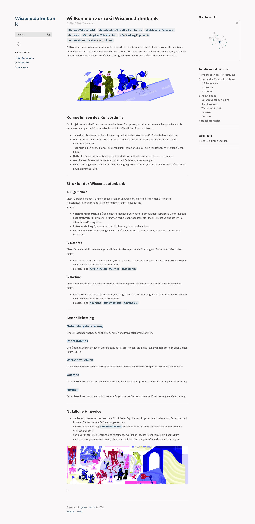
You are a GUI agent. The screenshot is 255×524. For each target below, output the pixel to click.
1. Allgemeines (209, 83)
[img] (48, 34)
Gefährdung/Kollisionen (160, 30)
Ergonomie (131, 302)
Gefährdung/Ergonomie (135, 35)
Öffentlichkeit (113, 302)
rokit (80, 511)
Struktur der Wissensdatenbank (217, 79)
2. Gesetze (207, 87)
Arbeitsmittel (99, 268)
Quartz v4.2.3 (87, 507)
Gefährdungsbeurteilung (85, 326)
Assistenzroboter (111, 426)
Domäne (74, 35)
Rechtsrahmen (77, 341)
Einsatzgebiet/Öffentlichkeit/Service (121, 30)
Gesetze (73, 375)
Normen (72, 390)
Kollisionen (129, 268)
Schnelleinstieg (207, 95)
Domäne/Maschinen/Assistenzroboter (91, 40)
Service (115, 268)
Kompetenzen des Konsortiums (217, 74)
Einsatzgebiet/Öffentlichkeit (100, 35)
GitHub (70, 511)
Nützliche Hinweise (209, 120)
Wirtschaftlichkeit (80, 360)
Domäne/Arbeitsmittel (82, 30)
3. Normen (207, 91)
